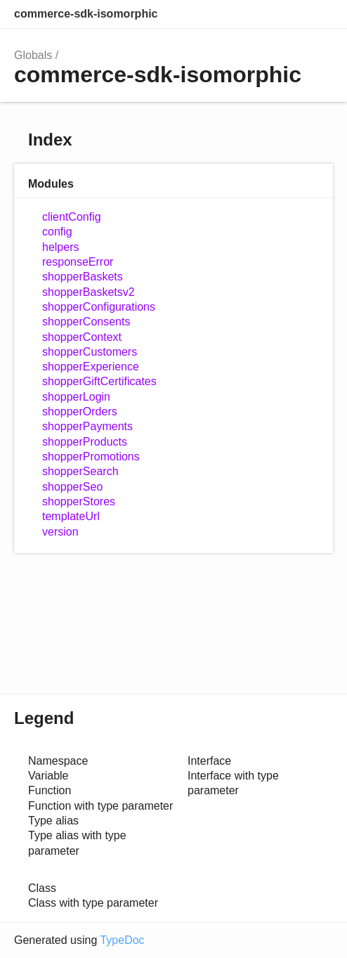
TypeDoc (122, 940)
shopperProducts (84, 442)
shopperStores (78, 501)
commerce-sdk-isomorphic (86, 14)
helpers (60, 247)
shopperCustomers (89, 352)
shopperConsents (86, 322)
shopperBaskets (82, 277)
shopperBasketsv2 (88, 292)
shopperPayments (87, 426)
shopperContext (82, 337)
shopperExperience (90, 367)
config (57, 232)
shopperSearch (80, 471)
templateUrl (71, 516)
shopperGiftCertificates (99, 381)
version (60, 532)
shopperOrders (79, 411)
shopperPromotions (91, 456)
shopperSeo (72, 487)
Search (260, 14)
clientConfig (71, 217)
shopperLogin (76, 397)
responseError (77, 262)
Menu (319, 14)
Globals (33, 55)
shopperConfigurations (98, 307)
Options (288, 14)
